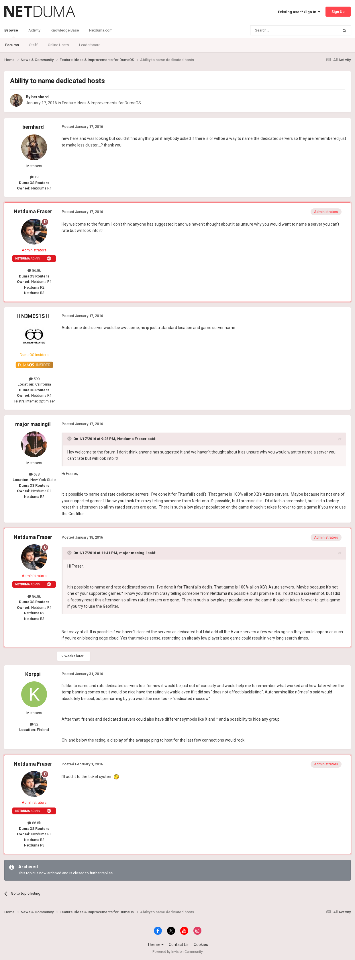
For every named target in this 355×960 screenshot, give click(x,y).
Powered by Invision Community (177, 952)
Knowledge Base (65, 30)
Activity (34, 30)
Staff (33, 45)
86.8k (34, 270)
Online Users (58, 45)
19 (34, 177)
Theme (155, 944)
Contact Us (179, 944)
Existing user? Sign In (299, 12)
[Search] (280, 30)
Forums (12, 45)
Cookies (201, 944)
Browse (11, 33)
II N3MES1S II (33, 316)
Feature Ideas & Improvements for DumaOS (101, 103)
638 (34, 474)
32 (34, 724)
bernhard (40, 97)
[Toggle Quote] (69, 438)
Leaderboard (90, 45)
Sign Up (338, 11)
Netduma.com (101, 30)
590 (34, 379)
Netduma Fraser (33, 211)
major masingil (33, 424)
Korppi (33, 674)
